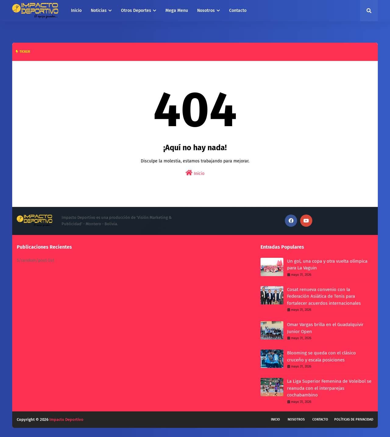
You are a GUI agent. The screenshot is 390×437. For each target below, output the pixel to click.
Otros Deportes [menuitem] (136, 10)
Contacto (320, 419)
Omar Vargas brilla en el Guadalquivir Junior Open (325, 328)
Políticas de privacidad (353, 419)
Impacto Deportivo (66, 419)
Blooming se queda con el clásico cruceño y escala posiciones (321, 356)
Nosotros (296, 419)
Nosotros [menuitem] (206, 10)
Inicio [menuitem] (76, 10)
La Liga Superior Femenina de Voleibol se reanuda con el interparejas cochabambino (329, 388)
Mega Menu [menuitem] (176, 10)
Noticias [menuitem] (99, 10)
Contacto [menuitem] (237, 10)
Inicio (195, 173)
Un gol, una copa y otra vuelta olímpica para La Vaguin (327, 264)
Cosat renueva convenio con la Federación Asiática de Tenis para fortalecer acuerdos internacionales (324, 296)
